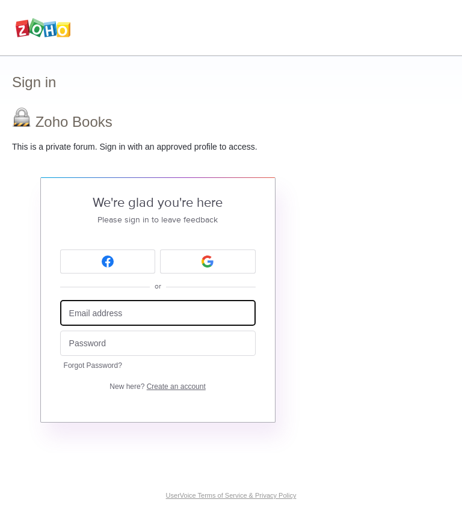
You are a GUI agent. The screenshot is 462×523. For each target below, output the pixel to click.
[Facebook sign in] (108, 261)
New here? (157, 386)
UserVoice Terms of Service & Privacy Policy (231, 495)
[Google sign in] (208, 261)
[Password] (158, 343)
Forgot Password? (93, 365)
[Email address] (158, 313)
